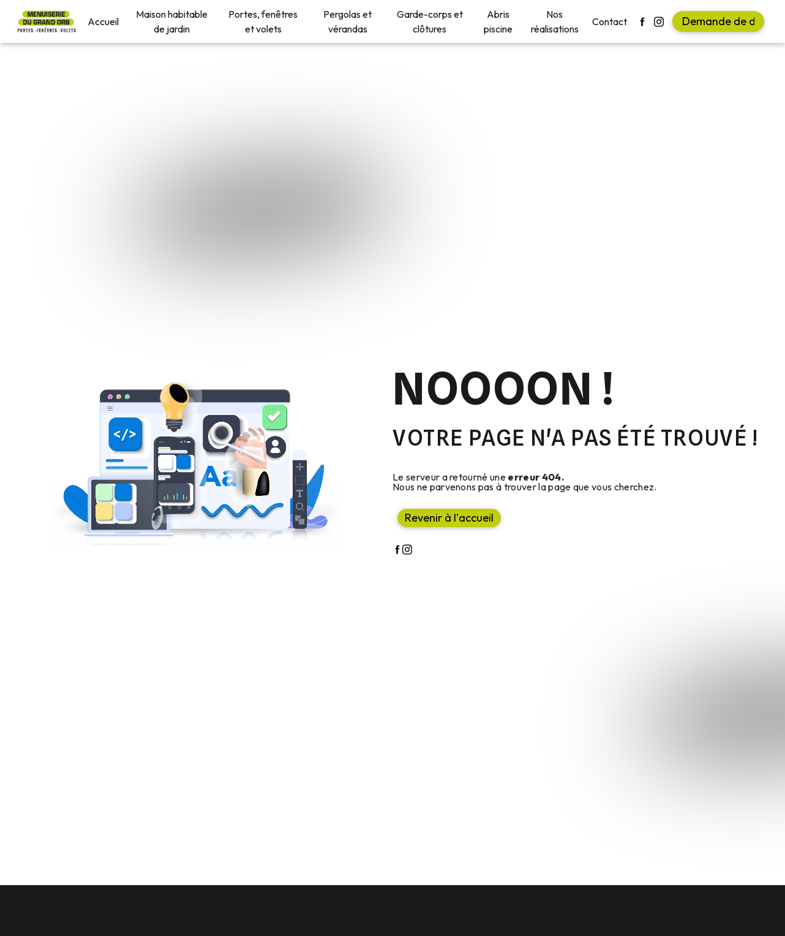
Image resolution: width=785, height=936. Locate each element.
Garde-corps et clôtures (430, 21)
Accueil (103, 21)
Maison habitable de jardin (172, 21)
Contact (609, 21)
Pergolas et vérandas (347, 21)
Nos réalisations (555, 21)
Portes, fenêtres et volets (263, 21)
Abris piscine (498, 21)
